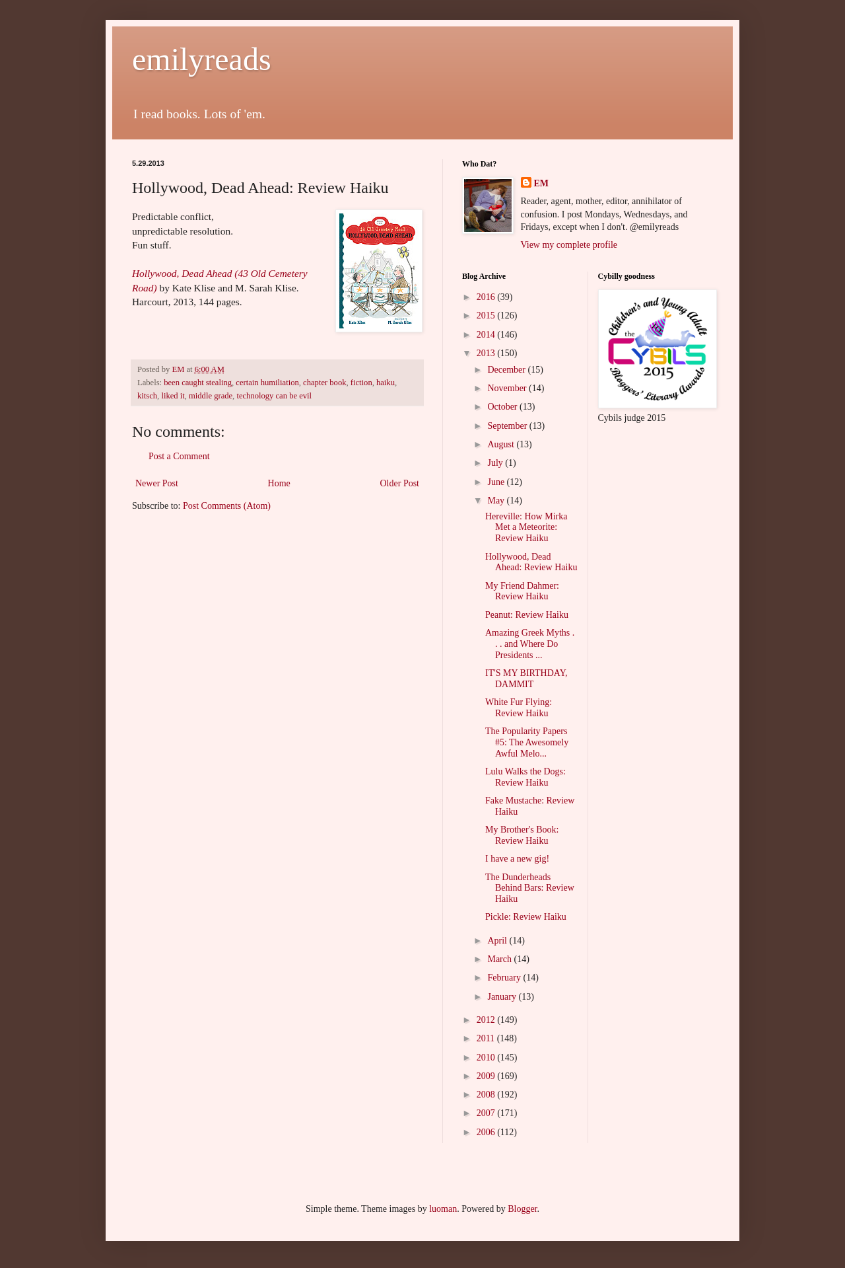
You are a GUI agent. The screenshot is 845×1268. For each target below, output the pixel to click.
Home (279, 483)
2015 (487, 315)
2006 (487, 1132)
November (508, 388)
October (503, 407)
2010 (487, 1058)
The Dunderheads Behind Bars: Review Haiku (529, 888)
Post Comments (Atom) (227, 506)
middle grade (210, 395)
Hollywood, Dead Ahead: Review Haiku (531, 562)
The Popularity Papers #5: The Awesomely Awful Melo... (526, 742)
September (508, 426)
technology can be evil (274, 395)
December (507, 370)
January (502, 997)
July (496, 463)
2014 (487, 335)
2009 (487, 1076)
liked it (172, 395)
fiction (361, 382)
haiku (385, 382)
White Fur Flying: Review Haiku (518, 707)
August (501, 444)
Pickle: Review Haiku (525, 917)
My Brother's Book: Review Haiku (521, 835)
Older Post (400, 483)
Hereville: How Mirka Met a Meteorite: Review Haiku (526, 527)
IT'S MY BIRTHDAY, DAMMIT (526, 678)
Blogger (522, 1209)
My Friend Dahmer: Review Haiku (522, 591)
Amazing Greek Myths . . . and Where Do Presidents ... (529, 644)
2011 (487, 1038)
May (496, 500)
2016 (487, 297)
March (500, 959)
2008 (487, 1095)
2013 (487, 353)
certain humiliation (267, 382)
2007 (487, 1113)
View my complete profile (569, 245)
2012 (487, 1020)
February (505, 978)
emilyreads (201, 59)
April (498, 941)
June (496, 482)
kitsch (147, 395)
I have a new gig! (517, 859)
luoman (443, 1209)
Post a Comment (179, 456)
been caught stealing (198, 382)
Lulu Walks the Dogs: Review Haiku (525, 777)
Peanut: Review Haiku (526, 615)
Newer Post (156, 483)
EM (541, 183)
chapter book (324, 382)
